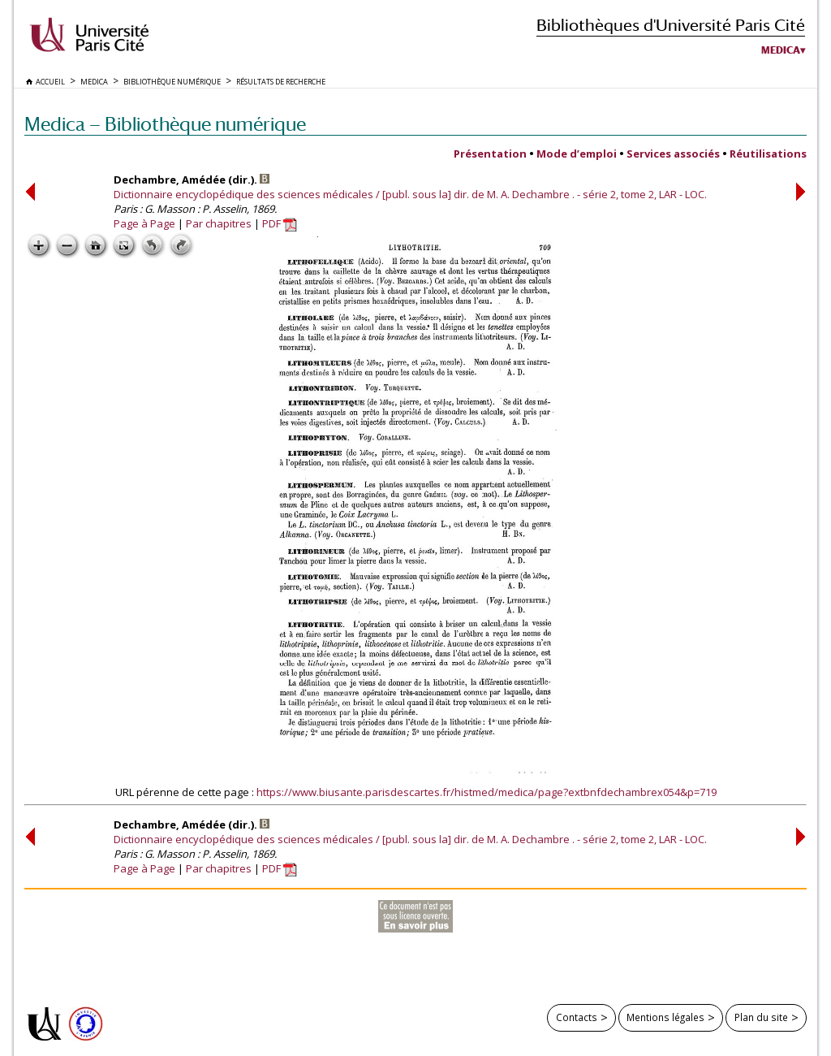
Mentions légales (665, 1017)
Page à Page (144, 223)
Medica (780, 50)
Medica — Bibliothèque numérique (165, 124)
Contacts (576, 1017)
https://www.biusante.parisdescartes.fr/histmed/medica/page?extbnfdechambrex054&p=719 (486, 792)
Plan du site (761, 1017)
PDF (279, 223)
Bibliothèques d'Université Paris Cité (670, 24)
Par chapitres (219, 223)
